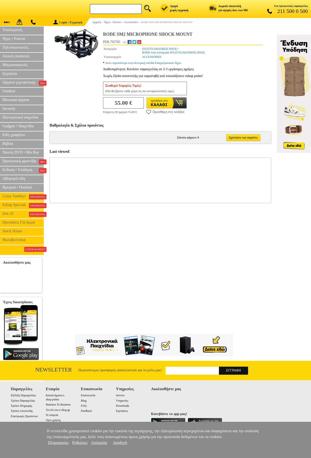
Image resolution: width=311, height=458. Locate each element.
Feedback (86, 411)
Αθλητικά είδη (13, 178)
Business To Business (58, 404)
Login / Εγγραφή (67, 22)
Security (8, 108)
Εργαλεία (9, 73)
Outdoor (8, 91)
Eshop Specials (23, 205)
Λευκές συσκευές (16, 56)
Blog (83, 400)
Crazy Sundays (23, 196)
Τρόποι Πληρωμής (21, 405)
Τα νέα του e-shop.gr (58, 410)
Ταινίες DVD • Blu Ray (20, 152)
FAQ (83, 405)
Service (120, 395)
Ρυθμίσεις (79, 443)
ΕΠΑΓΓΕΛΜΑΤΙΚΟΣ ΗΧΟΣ (159, 49)
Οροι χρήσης (53, 420)
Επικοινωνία (88, 395)
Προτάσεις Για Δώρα (18, 222)
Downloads (122, 405)
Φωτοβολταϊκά (14, 240)
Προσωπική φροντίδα (23, 161)
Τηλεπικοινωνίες (15, 47)
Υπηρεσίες (122, 400)
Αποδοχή (120, 443)
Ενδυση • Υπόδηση (23, 170)
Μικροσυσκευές (15, 65)
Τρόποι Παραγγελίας (23, 400)
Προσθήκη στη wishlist (165, 112)
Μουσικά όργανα (15, 100)
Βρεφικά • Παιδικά (17, 187)
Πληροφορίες (58, 443)
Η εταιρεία (52, 415)
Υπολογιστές (12, 30)
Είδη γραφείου (13, 135)
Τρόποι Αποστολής (22, 411)
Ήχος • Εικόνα (13, 38)
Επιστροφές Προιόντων (24, 416)
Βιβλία (7, 143)
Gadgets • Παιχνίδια (18, 126)
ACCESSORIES (152, 57)
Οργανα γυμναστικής (23, 83)
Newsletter (53, 370)
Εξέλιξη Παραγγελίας (23, 395)
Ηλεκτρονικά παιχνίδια (20, 117)
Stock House (12, 231)
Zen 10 (23, 214)
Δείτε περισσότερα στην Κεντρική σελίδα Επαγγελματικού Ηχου (143, 63)
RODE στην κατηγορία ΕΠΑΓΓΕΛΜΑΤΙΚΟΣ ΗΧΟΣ (173, 52)
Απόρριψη (99, 443)
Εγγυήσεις (122, 411)
